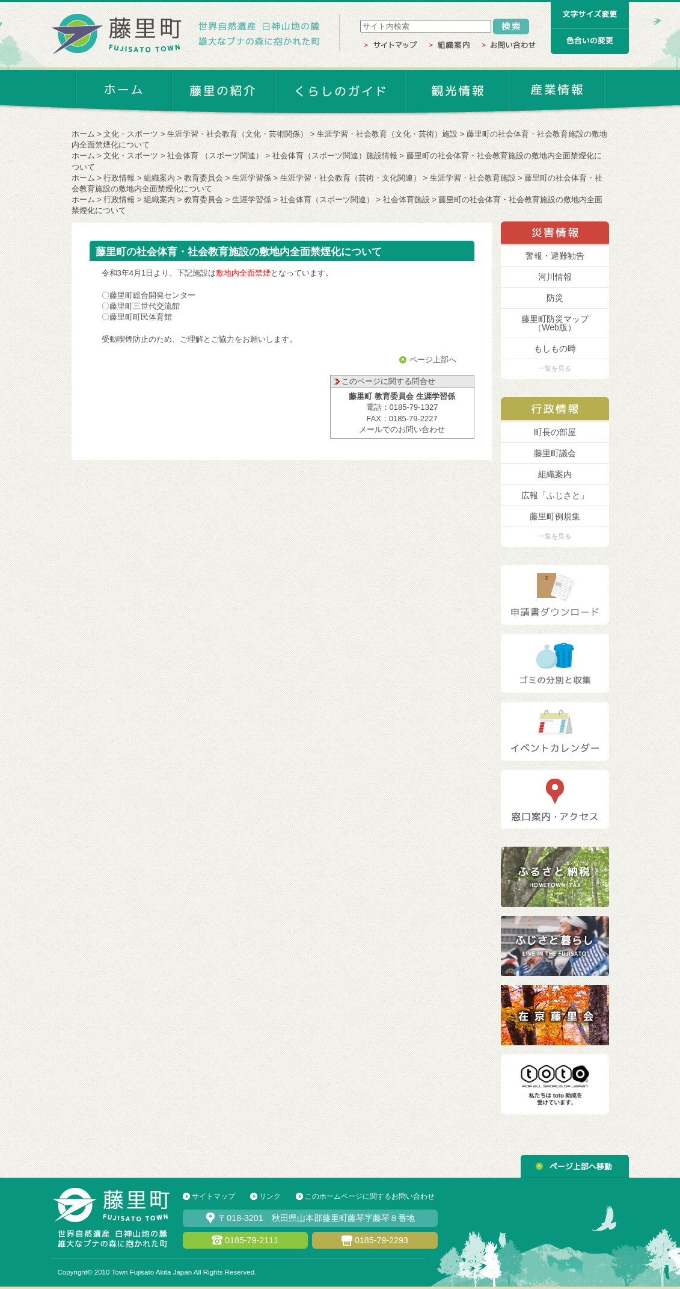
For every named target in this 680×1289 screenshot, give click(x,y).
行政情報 (119, 177)
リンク (270, 1196)
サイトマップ (213, 1196)
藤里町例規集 (555, 516)
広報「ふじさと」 (555, 495)
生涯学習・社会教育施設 (473, 177)
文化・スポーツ (130, 133)
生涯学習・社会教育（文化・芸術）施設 (387, 133)
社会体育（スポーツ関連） (327, 199)
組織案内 (159, 177)
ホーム (83, 133)
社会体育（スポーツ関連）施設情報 (334, 155)
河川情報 (555, 277)
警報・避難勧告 (554, 256)
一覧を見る (554, 368)
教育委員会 (203, 177)
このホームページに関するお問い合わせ (370, 1196)
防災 (555, 298)
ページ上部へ (432, 359)
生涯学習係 (251, 177)
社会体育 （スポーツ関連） (215, 155)
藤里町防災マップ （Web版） (555, 323)
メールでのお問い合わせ (402, 429)
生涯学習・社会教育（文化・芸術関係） (237, 133)
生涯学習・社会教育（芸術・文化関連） (350, 177)
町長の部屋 (555, 432)
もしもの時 (555, 348)
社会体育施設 (406, 199)
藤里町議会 (555, 453)
